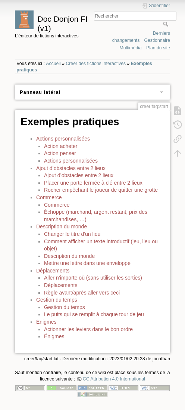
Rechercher (166, 24)
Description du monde (61, 226)
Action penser (60, 153)
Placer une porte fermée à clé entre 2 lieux (93, 183)
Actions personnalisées (63, 139)
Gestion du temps (56, 300)
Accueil (53, 63)
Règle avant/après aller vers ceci (82, 293)
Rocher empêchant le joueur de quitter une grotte (101, 190)
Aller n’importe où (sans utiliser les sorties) (93, 278)
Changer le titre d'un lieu (72, 234)
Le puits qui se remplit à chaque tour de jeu (94, 314)
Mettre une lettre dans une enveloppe (87, 263)
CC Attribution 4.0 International (114, 379)
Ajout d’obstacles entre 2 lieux (71, 168)
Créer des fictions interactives (96, 63)
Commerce (49, 197)
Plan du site (158, 47)
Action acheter (61, 146)
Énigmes (46, 322)
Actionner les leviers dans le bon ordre (88, 329)
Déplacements (53, 271)
